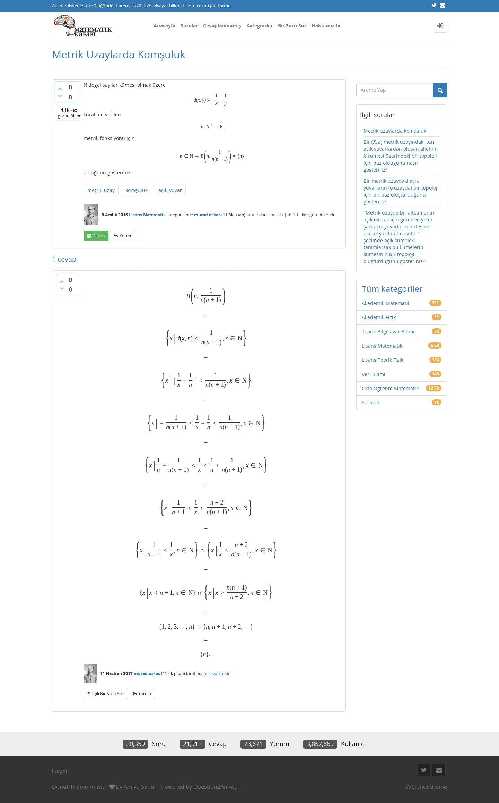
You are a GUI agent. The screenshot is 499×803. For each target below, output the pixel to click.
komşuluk (136, 190)
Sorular (189, 25)
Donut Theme (70, 787)
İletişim (59, 771)
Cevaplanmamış (222, 25)
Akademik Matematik (386, 303)
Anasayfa (164, 25)
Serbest (370, 402)
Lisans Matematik (147, 215)
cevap (99, 236)
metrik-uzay (101, 190)
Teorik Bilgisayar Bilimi (388, 331)
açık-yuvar (170, 190)
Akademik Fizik (379, 317)
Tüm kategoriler (392, 288)
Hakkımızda (326, 25)
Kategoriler (259, 25)
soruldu (276, 215)
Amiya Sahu (139, 787)
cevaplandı (218, 674)
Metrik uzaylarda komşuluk (395, 131)
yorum (126, 236)
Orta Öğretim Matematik (390, 388)
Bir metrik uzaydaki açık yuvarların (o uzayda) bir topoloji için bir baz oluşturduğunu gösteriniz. (401, 191)
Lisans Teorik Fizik (382, 360)
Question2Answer (216, 787)
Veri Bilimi (373, 374)
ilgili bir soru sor (107, 694)
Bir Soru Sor (292, 25)
